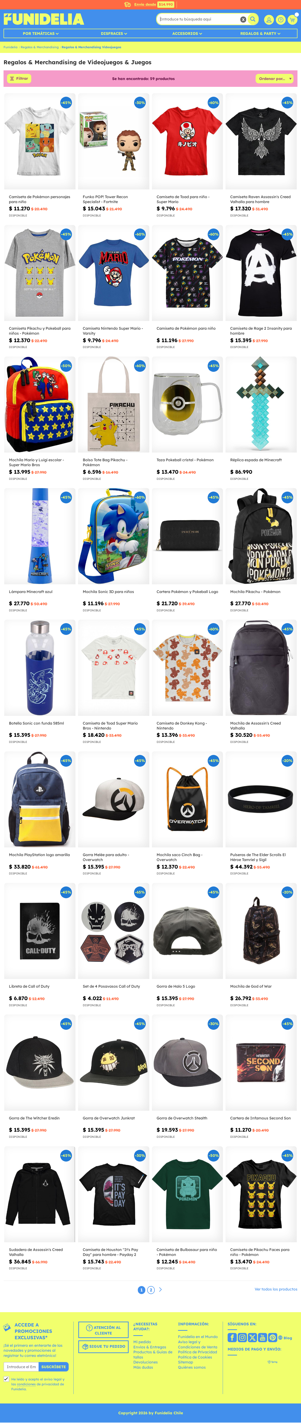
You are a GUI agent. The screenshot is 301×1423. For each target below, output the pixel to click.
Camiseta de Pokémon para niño (186, 328)
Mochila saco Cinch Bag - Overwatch (179, 857)
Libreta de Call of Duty (29, 986)
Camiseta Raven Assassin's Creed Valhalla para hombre (260, 199)
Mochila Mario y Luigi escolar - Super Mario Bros (36, 463)
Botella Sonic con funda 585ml (36, 723)
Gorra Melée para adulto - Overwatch (106, 857)
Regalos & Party (258, 33)
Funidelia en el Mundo (198, 1337)
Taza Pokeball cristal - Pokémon (185, 460)
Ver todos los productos (276, 1289)
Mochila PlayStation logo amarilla (39, 855)
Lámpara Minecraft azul (30, 591)
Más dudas (143, 1367)
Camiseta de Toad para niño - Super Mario (183, 199)
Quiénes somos (192, 1367)
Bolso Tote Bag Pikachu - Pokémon (105, 463)
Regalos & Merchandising (40, 47)
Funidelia (10, 47)
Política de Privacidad (197, 1352)
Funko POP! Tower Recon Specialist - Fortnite (105, 199)
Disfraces (112, 33)
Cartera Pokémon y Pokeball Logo (187, 591)
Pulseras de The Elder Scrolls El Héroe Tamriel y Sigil (258, 857)
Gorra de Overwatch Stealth (182, 1118)
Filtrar (22, 78)
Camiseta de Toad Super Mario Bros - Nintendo (110, 726)
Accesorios (185, 33)
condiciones (26, 1384)
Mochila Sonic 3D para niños (108, 591)
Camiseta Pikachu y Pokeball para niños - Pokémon (40, 331)
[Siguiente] (160, 1290)
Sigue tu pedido (103, 1347)
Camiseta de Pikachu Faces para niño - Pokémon (259, 1252)
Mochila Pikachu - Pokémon (255, 591)
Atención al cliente (103, 1330)
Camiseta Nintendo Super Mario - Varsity (113, 331)
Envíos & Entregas (149, 1347)
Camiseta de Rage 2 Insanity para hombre (261, 331)
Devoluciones (145, 1362)
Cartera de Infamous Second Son (260, 1118)
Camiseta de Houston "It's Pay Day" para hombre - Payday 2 (110, 1252)
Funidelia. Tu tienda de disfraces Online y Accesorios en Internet (44, 19)
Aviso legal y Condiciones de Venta (197, 1345)
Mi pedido (142, 1342)
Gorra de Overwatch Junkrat (109, 1118)
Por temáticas (39, 33)
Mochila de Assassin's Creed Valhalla (255, 726)
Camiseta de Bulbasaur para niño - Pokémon (187, 1252)
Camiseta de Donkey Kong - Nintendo (182, 726)
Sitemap (185, 1362)
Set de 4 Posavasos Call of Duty (111, 986)
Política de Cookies (195, 1357)
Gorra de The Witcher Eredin (34, 1118)
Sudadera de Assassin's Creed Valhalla (36, 1252)
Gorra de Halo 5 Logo (176, 986)
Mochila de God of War (251, 986)
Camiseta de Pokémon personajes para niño (39, 199)
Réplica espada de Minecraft (256, 460)
